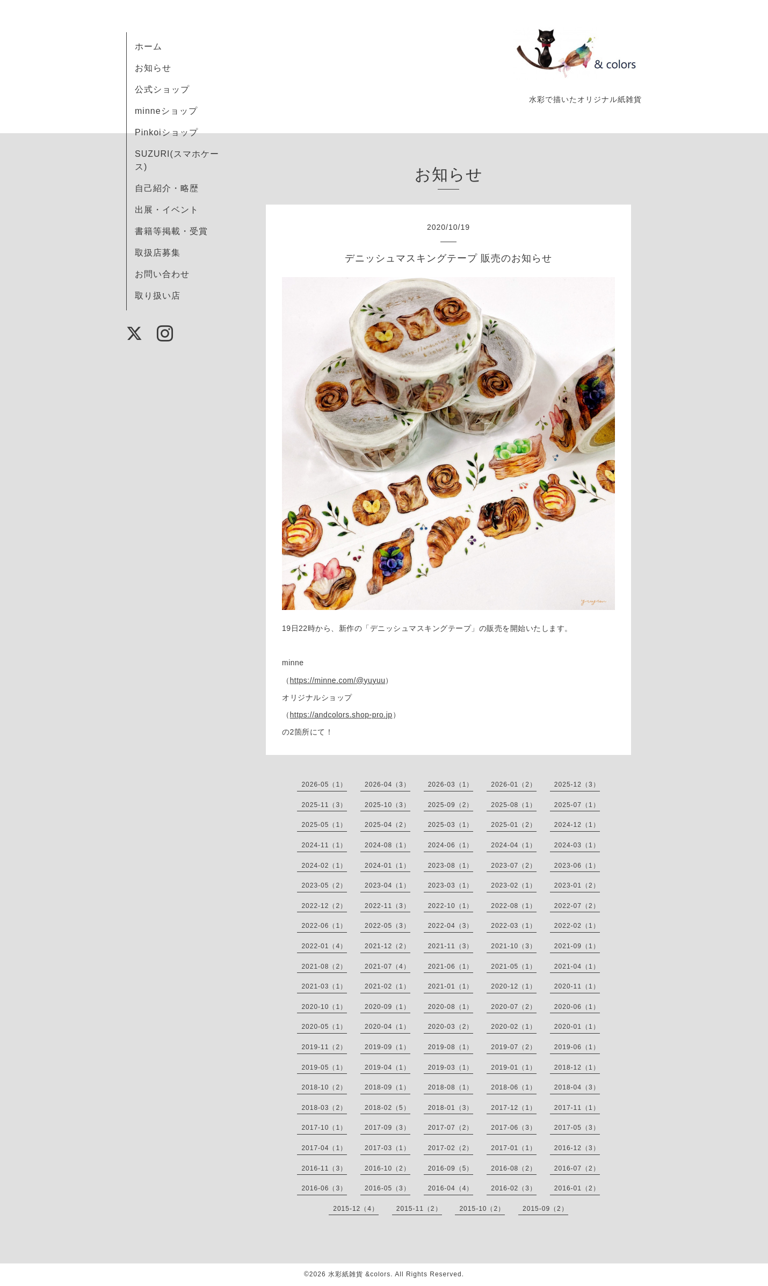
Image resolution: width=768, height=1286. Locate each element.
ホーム (148, 46)
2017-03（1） (387, 1148)
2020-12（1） (514, 986)
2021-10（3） (514, 946)
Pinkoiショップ (166, 132)
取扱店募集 (157, 252)
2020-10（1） (324, 1007)
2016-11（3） (324, 1168)
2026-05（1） (324, 784)
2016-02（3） (514, 1188)
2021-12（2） (387, 946)
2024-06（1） (451, 845)
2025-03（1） (451, 825)
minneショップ (166, 110)
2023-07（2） (514, 865)
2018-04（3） (577, 1087)
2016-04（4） (451, 1188)
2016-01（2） (577, 1188)
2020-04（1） (387, 1026)
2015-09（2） (545, 1208)
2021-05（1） (514, 966)
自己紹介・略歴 (167, 188)
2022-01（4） (324, 946)
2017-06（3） (514, 1127)
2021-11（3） (451, 946)
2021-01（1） (451, 986)
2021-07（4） (387, 966)
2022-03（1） (514, 925)
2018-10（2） (324, 1087)
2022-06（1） (324, 925)
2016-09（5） (451, 1168)
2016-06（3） (324, 1188)
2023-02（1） (514, 885)
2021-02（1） (387, 986)
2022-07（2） (577, 906)
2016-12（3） (577, 1148)
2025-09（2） (451, 805)
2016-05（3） (387, 1188)
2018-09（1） (387, 1087)
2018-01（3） (451, 1107)
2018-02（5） (387, 1107)
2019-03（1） (451, 1067)
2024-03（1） (577, 845)
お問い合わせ (162, 274)
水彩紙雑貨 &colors (359, 1274)
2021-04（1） (577, 966)
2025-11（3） (324, 805)
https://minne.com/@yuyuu (338, 680)
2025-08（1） (514, 805)
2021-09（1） (577, 946)
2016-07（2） (577, 1168)
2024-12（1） (577, 825)
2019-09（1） (387, 1047)
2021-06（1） (451, 966)
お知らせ (153, 67)
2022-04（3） (451, 925)
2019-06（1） (577, 1047)
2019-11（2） (324, 1047)
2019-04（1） (387, 1067)
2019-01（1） (514, 1067)
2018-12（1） (577, 1067)
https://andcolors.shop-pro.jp (341, 714)
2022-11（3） (387, 906)
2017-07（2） (451, 1127)
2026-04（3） (387, 784)
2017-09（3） (387, 1127)
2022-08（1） (514, 906)
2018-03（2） (324, 1107)
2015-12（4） (356, 1208)
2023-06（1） (577, 865)
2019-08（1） (451, 1047)
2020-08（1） (451, 1007)
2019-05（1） (324, 1067)
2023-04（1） (387, 885)
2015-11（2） (419, 1208)
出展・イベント (167, 209)
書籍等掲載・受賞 (171, 231)
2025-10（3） (387, 805)
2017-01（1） (514, 1148)
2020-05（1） (324, 1026)
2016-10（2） (387, 1168)
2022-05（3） (387, 925)
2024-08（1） (387, 845)
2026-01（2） (514, 784)
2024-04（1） (514, 845)
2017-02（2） (451, 1148)
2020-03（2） (451, 1026)
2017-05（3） (577, 1127)
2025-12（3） (577, 784)
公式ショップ (162, 89)
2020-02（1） (514, 1026)
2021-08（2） (324, 966)
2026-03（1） (451, 784)
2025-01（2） (514, 825)
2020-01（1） (577, 1026)
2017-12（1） (514, 1107)
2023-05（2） (324, 885)
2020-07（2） (514, 1007)
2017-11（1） (577, 1107)
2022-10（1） (451, 906)
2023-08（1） (451, 865)
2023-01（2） (577, 885)
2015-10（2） (482, 1208)
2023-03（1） (451, 885)
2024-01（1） (387, 865)
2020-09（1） (387, 1007)
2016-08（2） (514, 1168)
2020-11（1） (577, 986)
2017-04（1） (324, 1148)
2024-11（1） (324, 845)
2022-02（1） (577, 925)
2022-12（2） (324, 906)
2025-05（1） (324, 825)
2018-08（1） (451, 1087)
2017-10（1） (324, 1127)
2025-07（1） (577, 805)
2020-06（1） (577, 1007)
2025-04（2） (387, 825)
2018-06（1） (514, 1087)
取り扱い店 (157, 295)
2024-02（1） (324, 865)
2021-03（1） (324, 986)
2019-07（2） (514, 1047)
